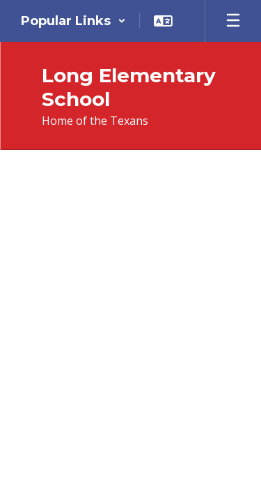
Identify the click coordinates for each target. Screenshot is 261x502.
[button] (73, 21)
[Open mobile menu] (233, 21)
